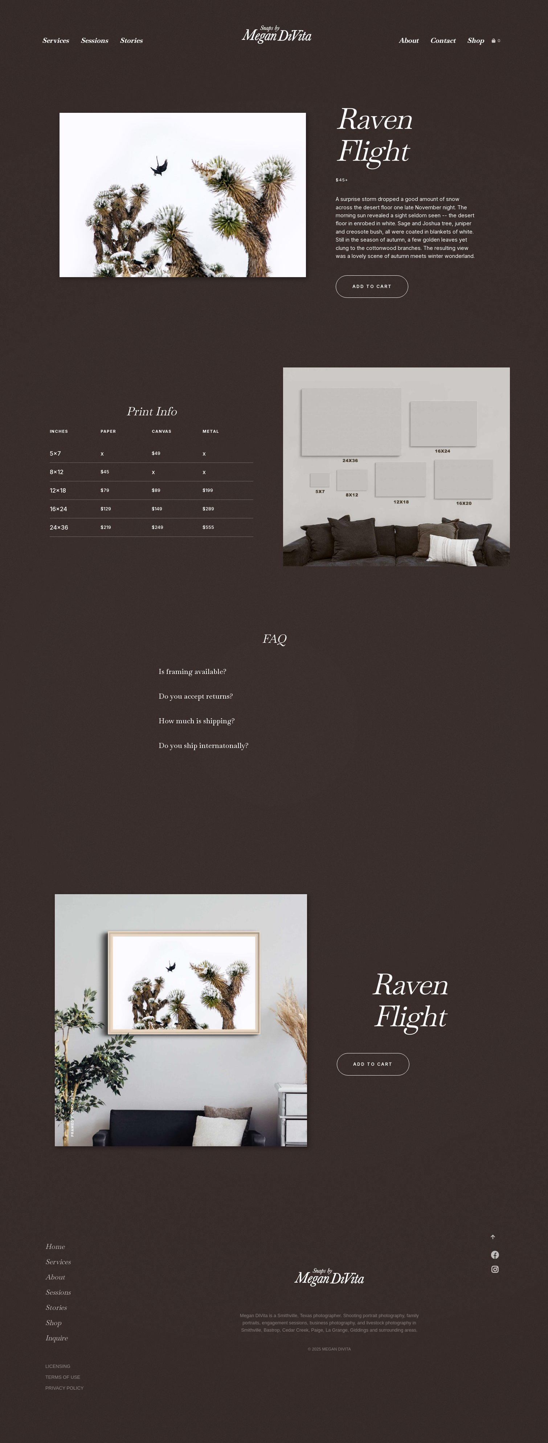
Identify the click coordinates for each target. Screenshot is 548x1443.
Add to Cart (372, 286)
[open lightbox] (183, 201)
